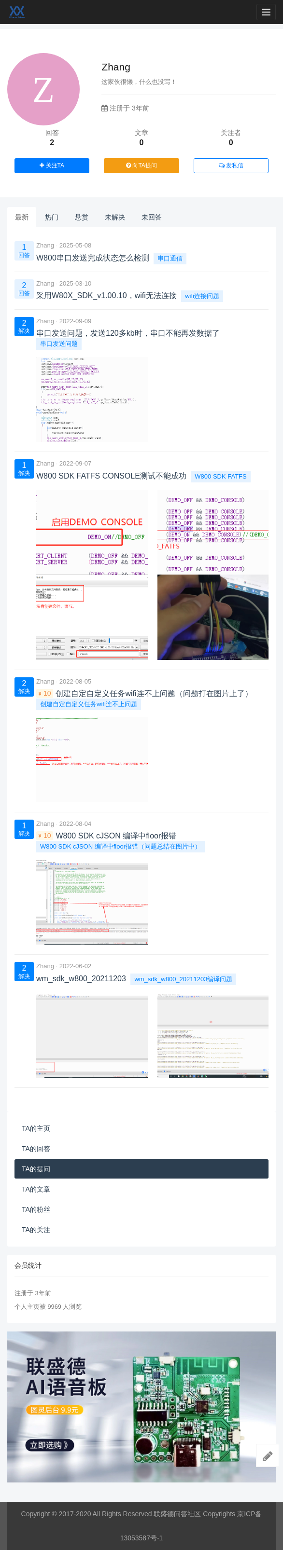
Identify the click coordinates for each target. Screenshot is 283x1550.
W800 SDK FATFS (220, 476)
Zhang (45, 245)
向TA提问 (141, 165)
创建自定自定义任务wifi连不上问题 (88, 704)
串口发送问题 (59, 343)
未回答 (152, 217)
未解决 (115, 217)
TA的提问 (36, 1169)
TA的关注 (36, 1230)
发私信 (231, 165)
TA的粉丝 (36, 1209)
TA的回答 (36, 1148)
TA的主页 (36, 1128)
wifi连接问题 (202, 296)
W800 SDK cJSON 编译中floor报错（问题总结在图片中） (120, 846)
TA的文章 (36, 1189)
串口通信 (170, 258)
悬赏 (81, 217)
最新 (21, 217)
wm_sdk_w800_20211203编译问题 (183, 979)
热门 (51, 217)
